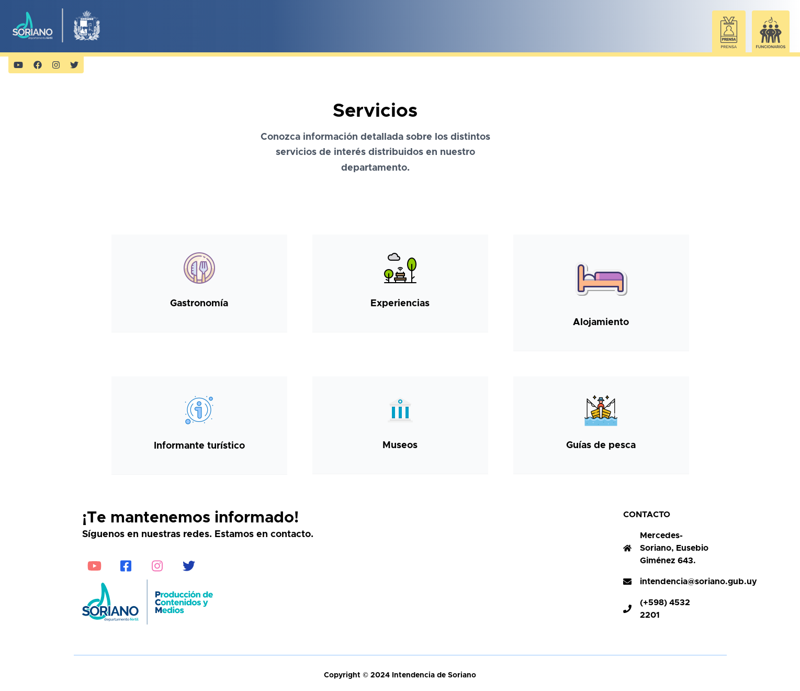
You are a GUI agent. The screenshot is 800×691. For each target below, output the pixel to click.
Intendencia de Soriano (433, 675)
